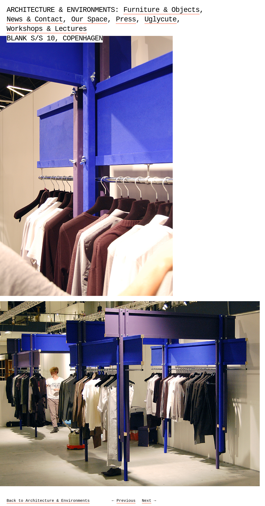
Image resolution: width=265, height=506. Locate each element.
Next (146, 501)
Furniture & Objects (161, 10)
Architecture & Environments (61, 10)
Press (126, 19)
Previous (126, 501)
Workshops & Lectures (47, 29)
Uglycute (160, 19)
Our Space (89, 19)
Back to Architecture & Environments (48, 501)
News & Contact (35, 19)
